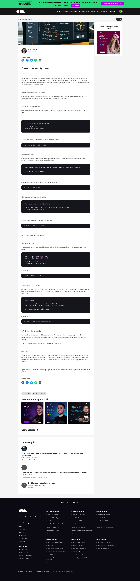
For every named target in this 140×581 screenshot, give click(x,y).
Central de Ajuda (23, 547)
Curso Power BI (76, 549)
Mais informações (70, 499)
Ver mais (48, 530)
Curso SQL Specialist (77, 543)
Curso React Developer (78, 524)
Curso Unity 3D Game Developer (105, 543)
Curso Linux (49, 543)
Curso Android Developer (103, 512)
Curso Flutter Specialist (103, 515)
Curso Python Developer (78, 546)
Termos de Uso (23, 550)
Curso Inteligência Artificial (79, 555)
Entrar (112, 12)
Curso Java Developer (52, 512)
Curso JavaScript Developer (79, 518)
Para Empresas (102, 12)
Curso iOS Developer (102, 521)
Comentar (42, 391)
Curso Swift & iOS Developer (104, 518)
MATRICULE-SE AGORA (112, 4)
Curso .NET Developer (52, 515)
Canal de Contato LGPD (25, 556)
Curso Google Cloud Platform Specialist (54, 556)
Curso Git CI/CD (51, 552)
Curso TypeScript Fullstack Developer (57, 521)
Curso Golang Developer (53, 527)
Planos (93, 12)
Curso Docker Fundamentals (54, 546)
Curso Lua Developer (102, 546)
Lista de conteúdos (25, 19)
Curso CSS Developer (77, 515)
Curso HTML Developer (78, 512)
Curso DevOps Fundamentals (54, 540)
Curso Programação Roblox (104, 540)
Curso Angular (75, 521)
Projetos (77, 12)
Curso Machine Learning (78, 540)
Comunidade (86, 12)
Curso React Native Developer (105, 524)
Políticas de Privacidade (25, 553)
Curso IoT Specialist (77, 552)
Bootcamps (69, 12)
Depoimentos (23, 539)
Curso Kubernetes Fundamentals (55, 549)
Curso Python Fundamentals (54, 518)
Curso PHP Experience (52, 524)
